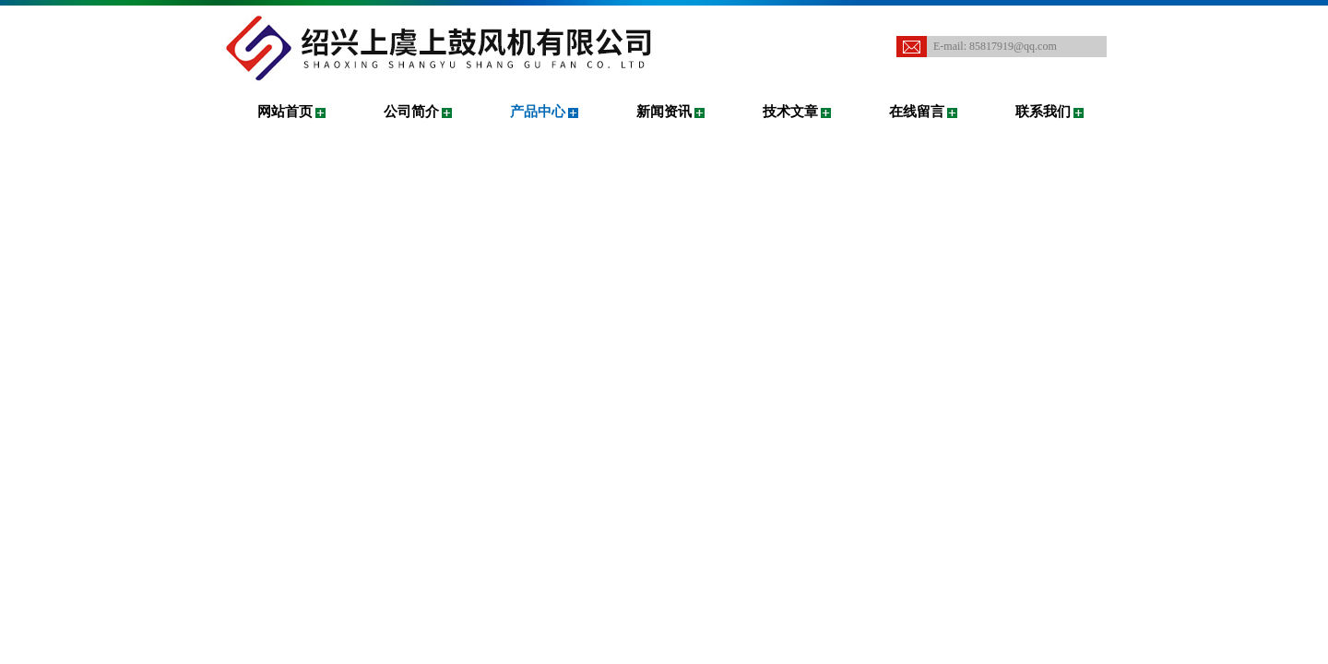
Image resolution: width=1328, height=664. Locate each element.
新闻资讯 (664, 111)
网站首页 (285, 111)
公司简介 (411, 111)
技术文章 (790, 111)
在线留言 (916, 111)
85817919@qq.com (1013, 46)
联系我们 (1043, 111)
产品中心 (537, 111)
